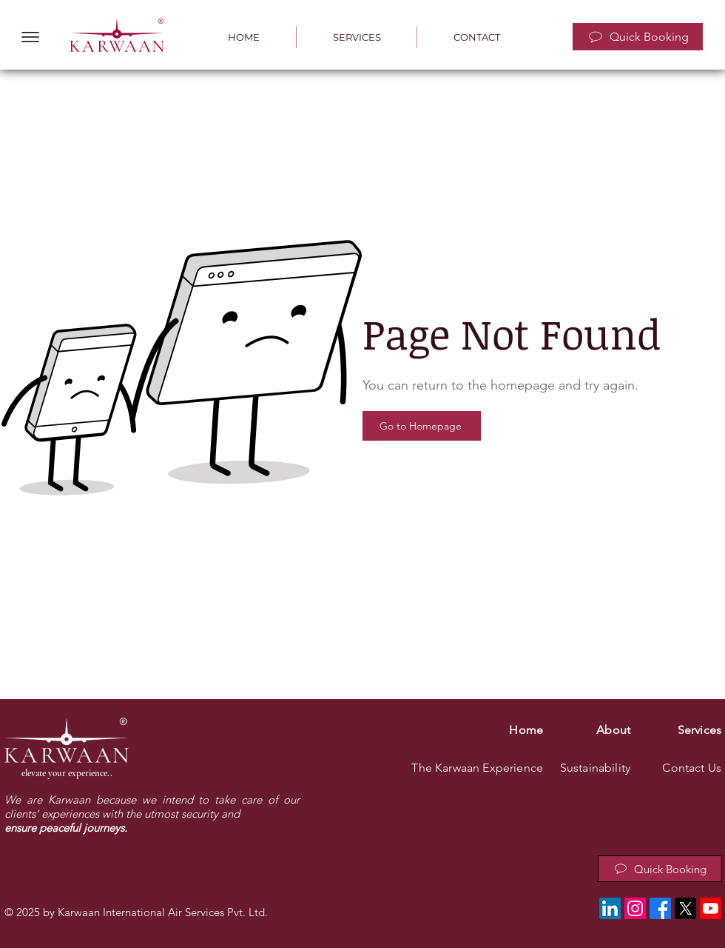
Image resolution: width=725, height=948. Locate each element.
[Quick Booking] (638, 36)
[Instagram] (635, 908)
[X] (685, 908)
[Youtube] (710, 908)
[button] (30, 37)
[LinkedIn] (610, 908)
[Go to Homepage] (421, 426)
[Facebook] (660, 908)
